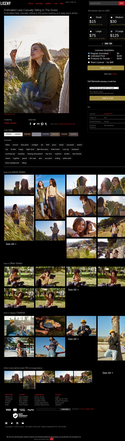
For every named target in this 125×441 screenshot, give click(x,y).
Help (61, 3)
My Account (59, 403)
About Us (8, 397)
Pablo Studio (10, 123)
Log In (67, 2)
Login (57, 397)
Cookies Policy (40, 401)
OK (52, 439)
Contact (8, 401)
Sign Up (73, 2)
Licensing (39, 3)
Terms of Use (39, 397)
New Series (23, 399)
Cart (55, 3)
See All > (11, 244)
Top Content (23, 397)
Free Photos (23, 405)
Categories (23, 403)
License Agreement (41, 405)
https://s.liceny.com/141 (67, 124)
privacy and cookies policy (41, 439)
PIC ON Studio (60, 427)
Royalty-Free (108, 114)
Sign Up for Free (61, 399)
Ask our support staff (87, 409)
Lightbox (48, 3)
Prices (7, 403)
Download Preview (9, 114)
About (30, 3)
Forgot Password (61, 401)
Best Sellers (23, 401)
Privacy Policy (39, 399)
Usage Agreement (41, 403)
